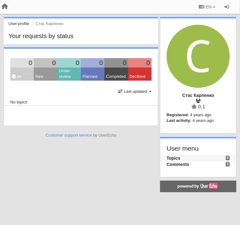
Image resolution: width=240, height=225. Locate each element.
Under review (65, 73)
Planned (90, 76)
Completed (116, 76)
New (39, 76)
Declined (138, 76)
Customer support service (69, 135)
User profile (18, 23)
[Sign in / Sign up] (226, 7)
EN (207, 6)
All (16, 76)
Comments (178, 164)
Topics (173, 158)
